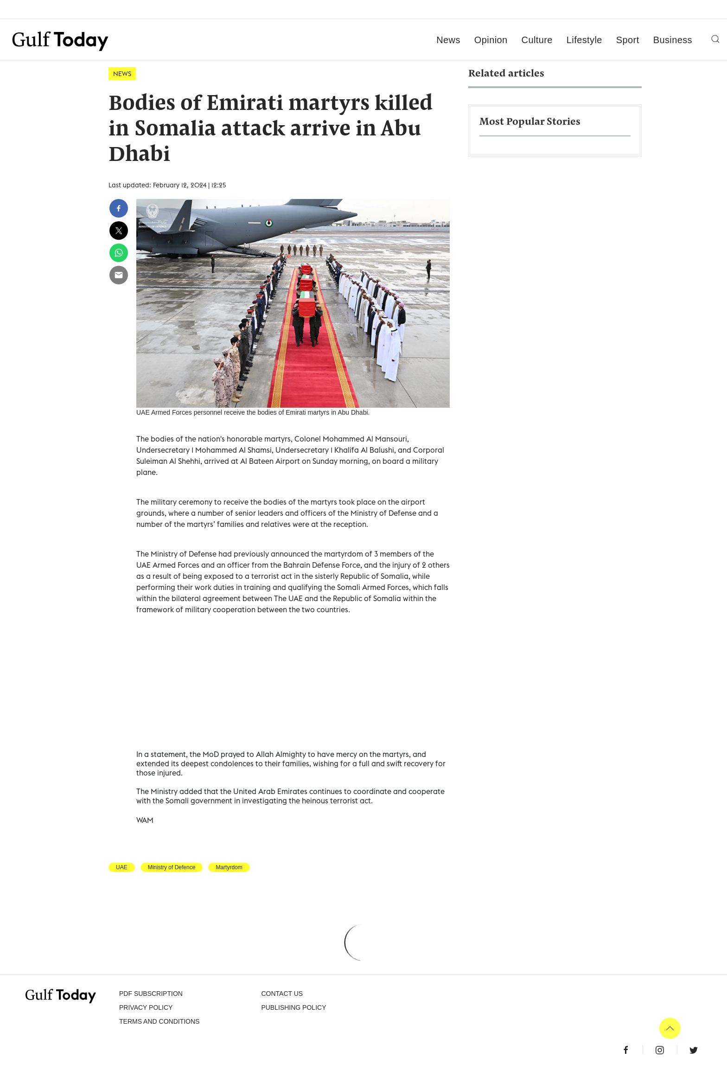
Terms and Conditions (159, 1021)
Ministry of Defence (172, 867)
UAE (122, 867)
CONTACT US (282, 993)
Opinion (491, 40)
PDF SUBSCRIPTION (151, 993)
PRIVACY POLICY (145, 1007)
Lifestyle (584, 40)
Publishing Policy (293, 1007)
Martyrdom (229, 867)
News (448, 40)
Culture (537, 40)
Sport (627, 40)
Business (672, 40)
